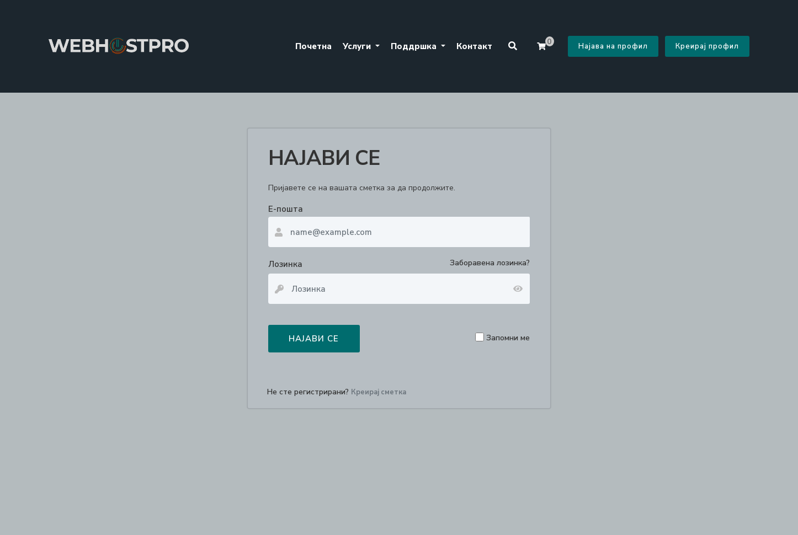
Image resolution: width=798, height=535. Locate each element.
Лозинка (285, 264)
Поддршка (415, 46)
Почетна (313, 46)
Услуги (358, 46)
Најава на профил (613, 46)
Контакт (474, 46)
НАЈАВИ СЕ (314, 338)
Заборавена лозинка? (490, 263)
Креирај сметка (378, 392)
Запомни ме (508, 337)
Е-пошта (285, 209)
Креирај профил (707, 46)
